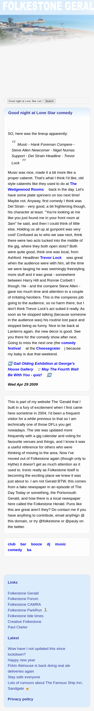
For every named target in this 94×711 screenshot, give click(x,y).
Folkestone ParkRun (25, 610)
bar (23, 544)
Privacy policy (20, 699)
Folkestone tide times (25, 616)
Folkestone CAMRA (24, 604)
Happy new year (21, 660)
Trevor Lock (51, 258)
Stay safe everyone (24, 677)
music (60, 544)
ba (29, 550)
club (11, 544)
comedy (15, 550)
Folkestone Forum (23, 599)
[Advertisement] (47, 47)
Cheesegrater (48, 348)
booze (36, 544)
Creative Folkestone (24, 622)
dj (48, 544)
